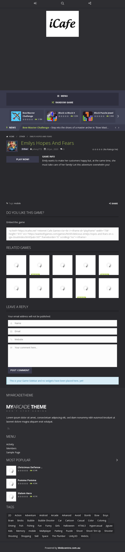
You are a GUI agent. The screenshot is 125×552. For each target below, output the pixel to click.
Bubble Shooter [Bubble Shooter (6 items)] (46, 520)
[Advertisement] (62, 62)
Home (12, 136)
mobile (17, 203)
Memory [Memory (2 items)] (20, 530)
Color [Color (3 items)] (91, 520)
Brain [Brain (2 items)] (11, 520)
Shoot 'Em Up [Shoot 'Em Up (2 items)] (93, 530)
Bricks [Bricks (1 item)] (20, 520)
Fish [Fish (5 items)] (21, 525)
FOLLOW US (90, 3)
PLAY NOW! (22, 159)
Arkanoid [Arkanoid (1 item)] (66, 515)
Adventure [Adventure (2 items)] (30, 515)
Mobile (35, 275)
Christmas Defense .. (30, 467)
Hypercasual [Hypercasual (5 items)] (95, 525)
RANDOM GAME (64, 102)
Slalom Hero (25, 493)
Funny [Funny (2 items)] (48, 525)
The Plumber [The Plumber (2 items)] (58, 536)
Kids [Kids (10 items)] (10, 530)
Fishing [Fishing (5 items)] (30, 525)
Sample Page (13, 452)
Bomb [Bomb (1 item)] (87, 515)
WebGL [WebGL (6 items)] (85, 536)
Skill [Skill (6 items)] (36, 536)
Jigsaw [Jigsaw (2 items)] (109, 525)
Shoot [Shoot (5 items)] (79, 530)
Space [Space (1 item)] (45, 536)
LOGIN (35, 3)
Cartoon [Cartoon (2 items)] (69, 520)
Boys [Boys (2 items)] (105, 515)
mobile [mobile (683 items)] (32, 530)
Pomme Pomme (27, 480)
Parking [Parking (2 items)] (58, 530)
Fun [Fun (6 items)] (40, 525)
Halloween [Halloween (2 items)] (68, 525)
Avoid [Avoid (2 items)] (78, 515)
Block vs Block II (66, 113)
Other (22, 136)
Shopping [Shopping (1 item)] (26, 536)
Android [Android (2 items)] (43, 515)
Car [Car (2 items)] (60, 520)
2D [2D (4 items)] (9, 515)
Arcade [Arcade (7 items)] (54, 515)
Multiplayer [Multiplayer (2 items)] (45, 530)
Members (11, 448)
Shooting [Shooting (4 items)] (13, 536)
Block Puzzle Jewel (103, 113)
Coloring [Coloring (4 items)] (101, 520)
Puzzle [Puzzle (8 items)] (69, 530)
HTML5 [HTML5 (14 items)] (82, 525)
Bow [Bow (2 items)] (96, 515)
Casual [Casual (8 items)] (80, 520)
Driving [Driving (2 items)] (11, 525)
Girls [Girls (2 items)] (57, 525)
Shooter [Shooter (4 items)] (108, 530)
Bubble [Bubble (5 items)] (31, 520)
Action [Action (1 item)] (18, 515)
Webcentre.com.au (69, 547)
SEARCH (62, 3)
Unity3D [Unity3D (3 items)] (73, 536)
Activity (10, 444)
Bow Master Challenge (36, 127)
